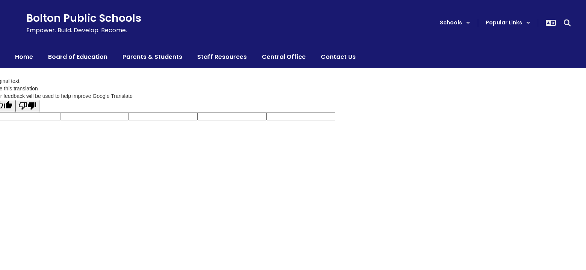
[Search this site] (567, 23)
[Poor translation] (27, 106)
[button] (455, 23)
